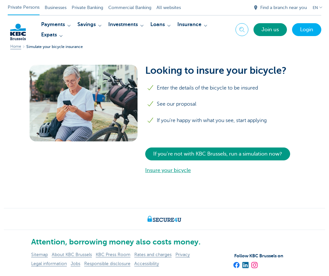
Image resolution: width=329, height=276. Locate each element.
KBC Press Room (113, 254)
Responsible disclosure (107, 263)
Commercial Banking (129, 7)
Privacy (182, 254)
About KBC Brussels (72, 254)
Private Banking (87, 7)
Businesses (56, 7)
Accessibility (146, 263)
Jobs (75, 263)
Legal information (49, 263)
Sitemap (39, 254)
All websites (168, 7)
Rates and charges (153, 254)
